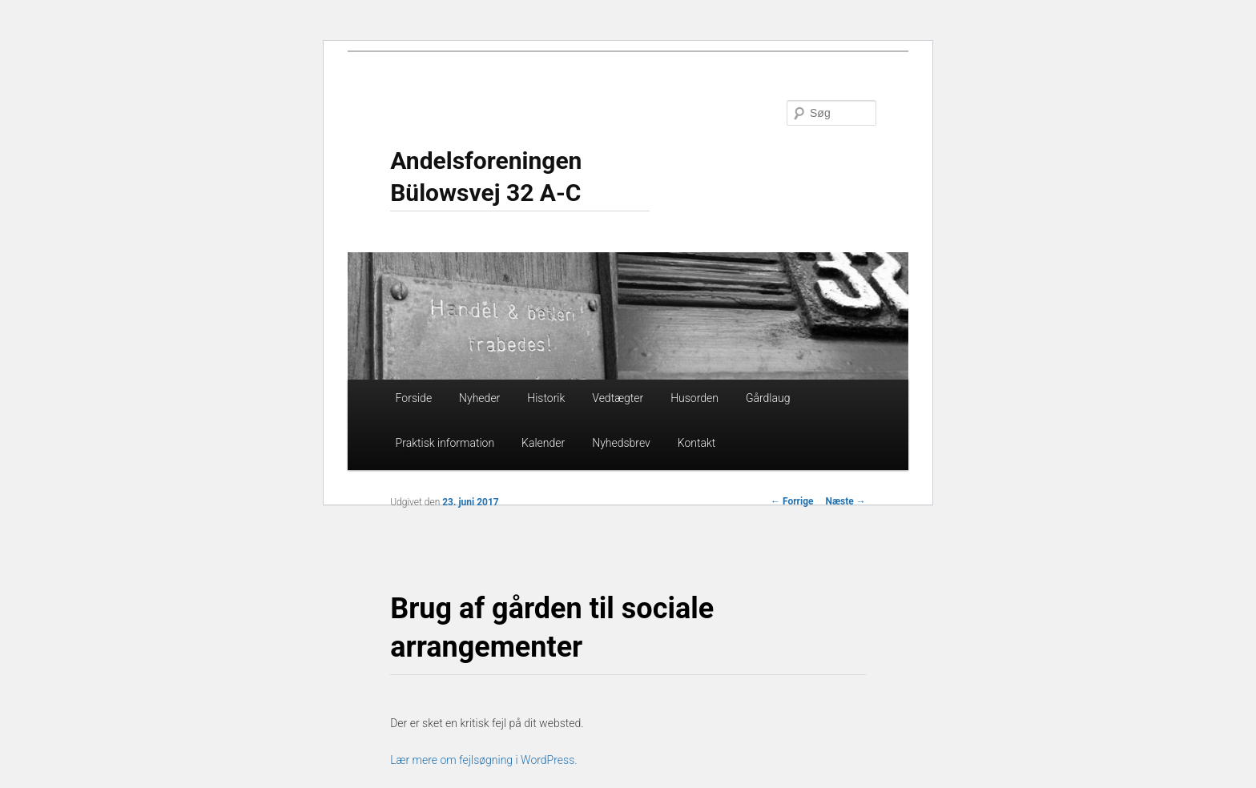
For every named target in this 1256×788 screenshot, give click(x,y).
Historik (546, 398)
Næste (846, 501)
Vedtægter (617, 398)
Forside (414, 398)
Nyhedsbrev (621, 442)
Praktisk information (445, 442)
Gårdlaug (768, 398)
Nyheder (479, 398)
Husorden (694, 398)
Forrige (792, 501)
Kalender (543, 442)
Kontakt (697, 442)
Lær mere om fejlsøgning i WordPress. (483, 760)
